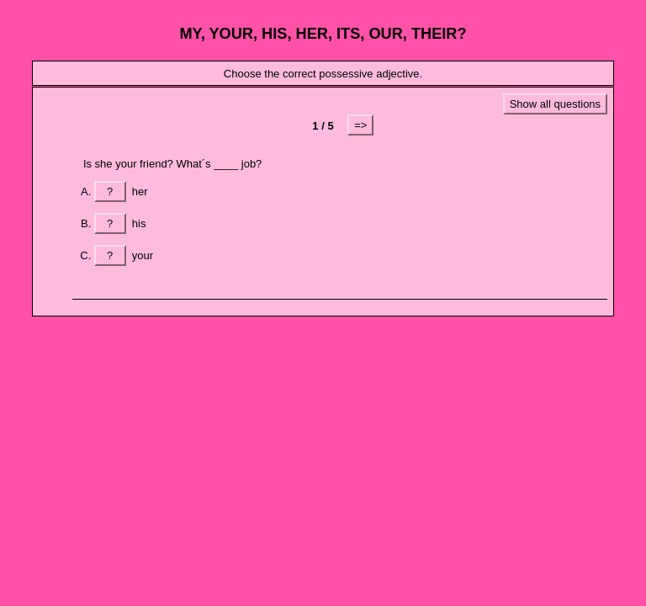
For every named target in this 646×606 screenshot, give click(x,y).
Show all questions (555, 104)
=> (360, 125)
